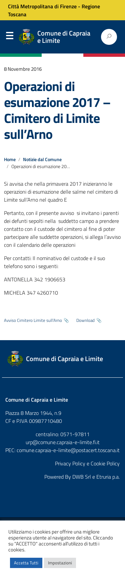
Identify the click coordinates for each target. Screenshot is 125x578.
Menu (9, 37)
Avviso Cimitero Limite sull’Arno (33, 320)
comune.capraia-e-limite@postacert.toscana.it (68, 450)
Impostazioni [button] (60, 562)
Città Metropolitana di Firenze (42, 6)
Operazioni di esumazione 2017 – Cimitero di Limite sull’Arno (57, 110)
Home (10, 159)
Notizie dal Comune (42, 159)
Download (85, 320)
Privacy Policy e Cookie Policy (87, 463)
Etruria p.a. (108, 477)
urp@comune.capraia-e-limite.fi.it (63, 442)
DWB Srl (81, 477)
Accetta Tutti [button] (26, 562)
